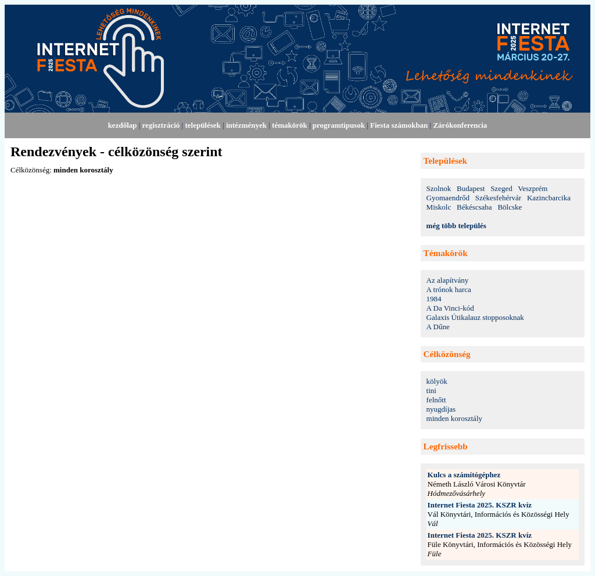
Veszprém (532, 188)
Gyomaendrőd (447, 197)
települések (202, 125)
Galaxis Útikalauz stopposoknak (475, 317)
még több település (456, 225)
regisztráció (161, 125)
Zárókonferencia (460, 125)
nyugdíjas (441, 409)
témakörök (289, 125)
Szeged (501, 188)
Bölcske (509, 207)
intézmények (246, 125)
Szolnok (438, 188)
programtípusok (339, 125)
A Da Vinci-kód (450, 308)
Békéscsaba (474, 207)
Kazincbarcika (549, 197)
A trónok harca (448, 289)
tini (431, 390)
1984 (434, 298)
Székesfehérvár (498, 197)
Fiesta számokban (399, 125)
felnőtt (436, 399)
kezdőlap (122, 125)
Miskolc (438, 207)
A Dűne (438, 326)
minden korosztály (454, 418)
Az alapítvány (447, 280)
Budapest (471, 188)
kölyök (436, 381)
